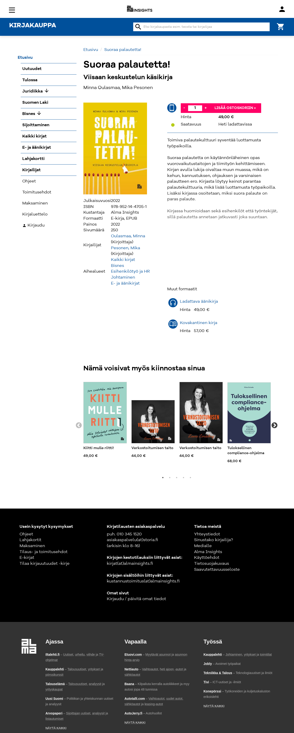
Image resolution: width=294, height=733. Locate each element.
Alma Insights (208, 552)
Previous (78, 425)
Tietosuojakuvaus (211, 564)
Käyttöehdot (206, 558)
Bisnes (117, 266)
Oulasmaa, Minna (128, 236)
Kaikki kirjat (123, 260)
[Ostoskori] (281, 26)
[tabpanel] (105, 420)
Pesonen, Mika (125, 248)
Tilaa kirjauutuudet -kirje (45, 564)
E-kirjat (27, 558)
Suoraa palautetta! (122, 50)
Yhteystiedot (207, 534)
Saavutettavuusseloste (217, 570)
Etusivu (90, 50)
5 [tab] (190, 477)
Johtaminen (123, 277)
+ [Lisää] (205, 108)
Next (274, 425)
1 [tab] (163, 477)
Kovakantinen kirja (198, 323)
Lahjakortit (30, 540)
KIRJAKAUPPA (32, 25)
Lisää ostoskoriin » (235, 108)
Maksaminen (32, 546)
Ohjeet (26, 534)
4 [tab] (183, 477)
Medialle (203, 546)
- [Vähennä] (184, 108)
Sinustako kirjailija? (213, 540)
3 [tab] (176, 477)
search (138, 27)
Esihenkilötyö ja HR (130, 271)
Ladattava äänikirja (199, 301)
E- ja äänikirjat (125, 283)
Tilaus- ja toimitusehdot (44, 552)
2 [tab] (169, 477)
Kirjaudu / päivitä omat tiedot (136, 599)
